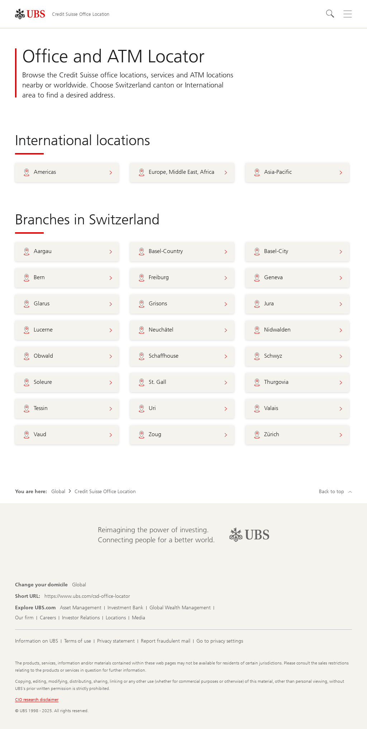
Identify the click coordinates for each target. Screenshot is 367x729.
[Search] (330, 14)
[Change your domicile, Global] (79, 585)
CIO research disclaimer (36, 699)
